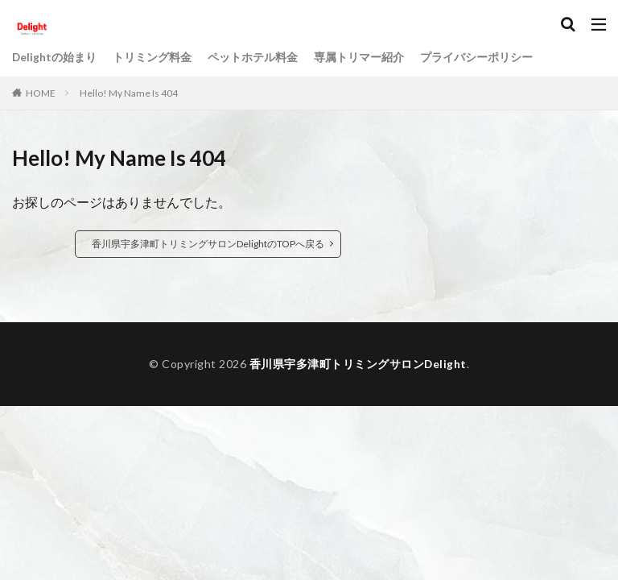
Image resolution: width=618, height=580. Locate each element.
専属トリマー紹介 (360, 57)
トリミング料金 (152, 57)
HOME (41, 93)
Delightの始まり (54, 57)
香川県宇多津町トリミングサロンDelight (358, 364)
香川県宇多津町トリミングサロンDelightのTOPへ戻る (208, 244)
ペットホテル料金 (253, 57)
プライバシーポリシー (477, 57)
